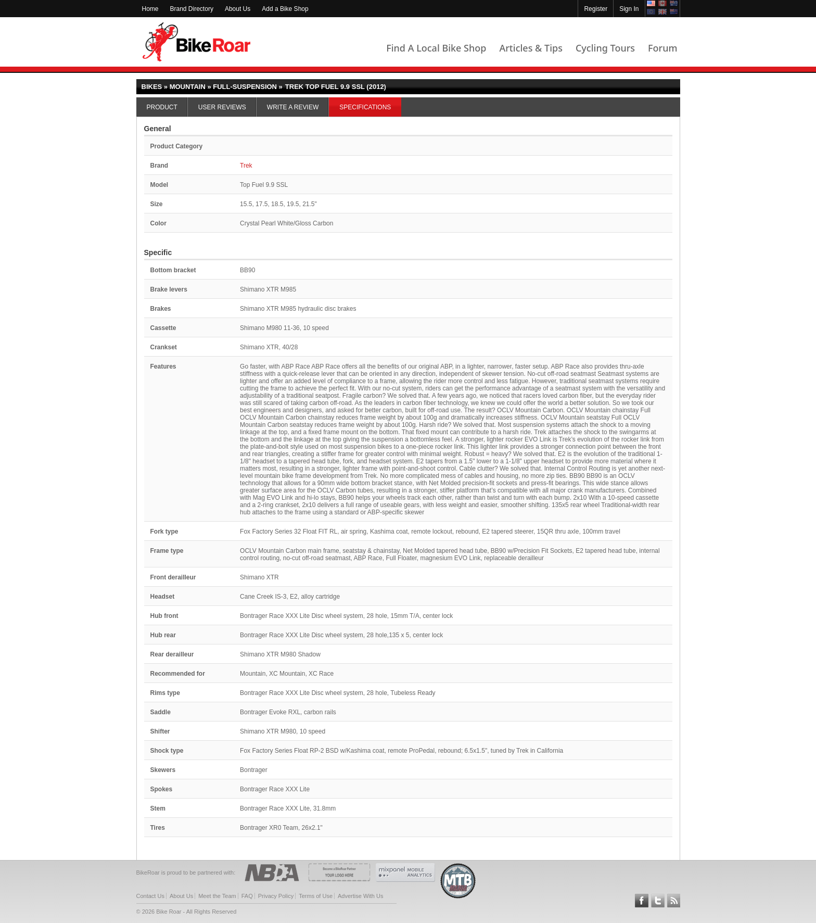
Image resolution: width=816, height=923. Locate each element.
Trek (246, 165)
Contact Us (150, 896)
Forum (662, 48)
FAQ (247, 896)
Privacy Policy (276, 896)
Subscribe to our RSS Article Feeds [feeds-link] (674, 900)
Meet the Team (217, 896)
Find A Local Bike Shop (436, 48)
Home (150, 8)
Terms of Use (316, 896)
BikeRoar (196, 41)
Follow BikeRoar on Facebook (641, 900)
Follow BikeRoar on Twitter (658, 900)
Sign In (629, 8)
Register (595, 8)
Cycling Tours (605, 48)
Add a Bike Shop (285, 8)
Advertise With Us (360, 896)
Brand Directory (191, 8)
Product (162, 107)
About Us (237, 8)
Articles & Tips (530, 48)
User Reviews (222, 107)
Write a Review (292, 107)
